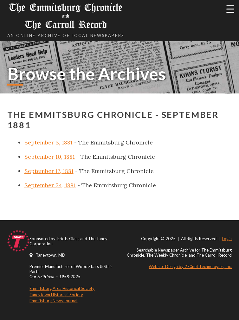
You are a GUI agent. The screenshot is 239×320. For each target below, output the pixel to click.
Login (227, 238)
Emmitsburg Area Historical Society (61, 288)
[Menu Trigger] (230, 8)
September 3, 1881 (48, 142)
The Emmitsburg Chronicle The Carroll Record (66, 16)
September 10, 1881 (49, 156)
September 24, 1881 (50, 185)
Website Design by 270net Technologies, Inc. (190, 266)
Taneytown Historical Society (56, 294)
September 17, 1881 (49, 171)
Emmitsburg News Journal (53, 300)
